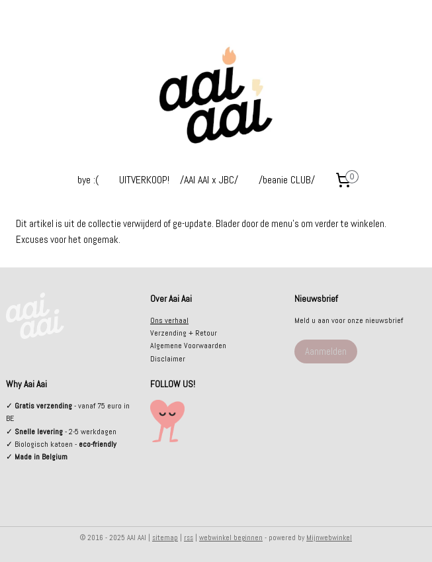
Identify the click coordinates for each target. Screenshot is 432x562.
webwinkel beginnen (231, 537)
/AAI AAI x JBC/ (209, 180)
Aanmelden (326, 351)
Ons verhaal (169, 320)
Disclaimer (167, 358)
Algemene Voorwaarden (188, 345)
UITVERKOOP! (144, 180)
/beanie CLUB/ (287, 180)
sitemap (165, 537)
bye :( (88, 180)
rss (188, 537)
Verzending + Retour (183, 333)
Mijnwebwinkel (329, 537)
